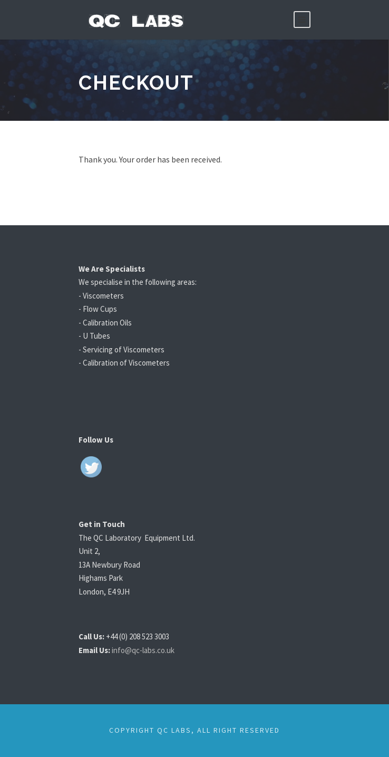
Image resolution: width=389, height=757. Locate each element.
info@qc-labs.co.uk (150, 650)
